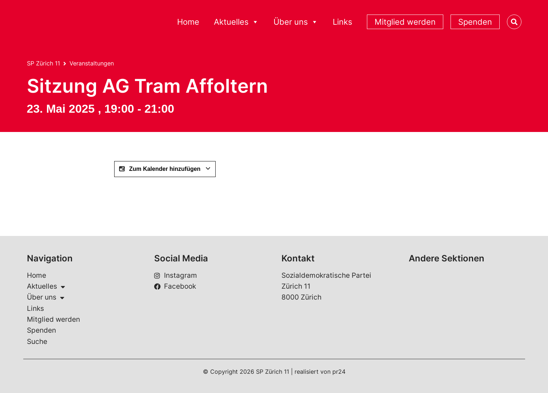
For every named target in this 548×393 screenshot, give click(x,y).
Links (342, 22)
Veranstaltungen (91, 63)
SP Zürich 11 (43, 63)
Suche (37, 341)
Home (188, 22)
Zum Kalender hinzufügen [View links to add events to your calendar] (165, 169)
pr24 (338, 371)
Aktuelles (236, 22)
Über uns (295, 22)
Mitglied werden (405, 22)
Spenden (475, 22)
